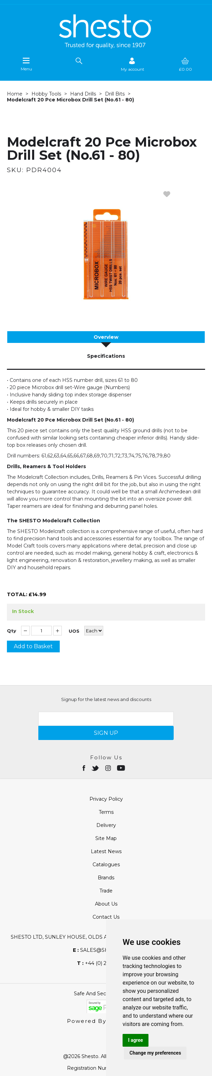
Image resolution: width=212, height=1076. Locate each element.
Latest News (106, 851)
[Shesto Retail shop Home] (106, 46)
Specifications (106, 356)
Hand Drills (83, 94)
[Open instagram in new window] (108, 767)
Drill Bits (115, 94)
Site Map (106, 838)
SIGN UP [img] (106, 733)
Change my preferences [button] (155, 1053)
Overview (106, 337)
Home (14, 94)
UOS (74, 631)
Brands (106, 878)
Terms (106, 812)
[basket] (185, 64)
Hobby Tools (46, 94)
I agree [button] (135, 1040)
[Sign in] (132, 64)
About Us (106, 904)
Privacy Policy (106, 799)
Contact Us (106, 917)
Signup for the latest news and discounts (106, 699)
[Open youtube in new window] (121, 767)
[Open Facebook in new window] (84, 767)
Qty (11, 631)
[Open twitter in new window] (95, 767)
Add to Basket (33, 646)
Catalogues (106, 864)
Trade (106, 891)
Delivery (106, 825)
